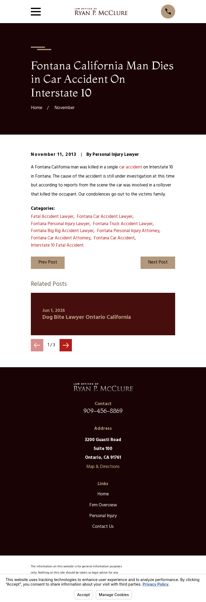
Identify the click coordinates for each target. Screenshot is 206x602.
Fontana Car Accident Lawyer (105, 216)
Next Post (158, 262)
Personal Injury (103, 516)
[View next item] (66, 345)
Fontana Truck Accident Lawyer (123, 224)
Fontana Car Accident (114, 238)
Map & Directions (103, 466)
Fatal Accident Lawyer (52, 216)
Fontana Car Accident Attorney (60, 238)
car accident (130, 167)
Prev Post (47, 262)
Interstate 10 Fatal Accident (57, 245)
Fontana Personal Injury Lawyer (60, 224)
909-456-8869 (103, 410)
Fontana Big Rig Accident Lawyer (62, 231)
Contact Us (103, 526)
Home (103, 494)
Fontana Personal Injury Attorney (128, 231)
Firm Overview (103, 505)
